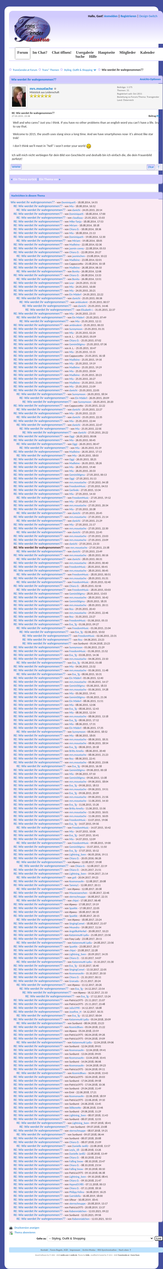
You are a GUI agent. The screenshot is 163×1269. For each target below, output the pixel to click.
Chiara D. (74, 229)
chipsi (75, 900)
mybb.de (73, 1255)
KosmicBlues (76, 1027)
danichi (76, 210)
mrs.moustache (41, 88)
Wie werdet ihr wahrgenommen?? (33, 202)
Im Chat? (40, 52)
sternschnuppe (77, 896)
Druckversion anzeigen (26, 1227)
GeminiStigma (77, 344)
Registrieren (128, 16)
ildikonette (75, 1107)
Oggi (71, 436)
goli (74, 877)
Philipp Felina (76, 1192)
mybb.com (64, 1255)
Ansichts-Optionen (150, 79)
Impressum (75, 1249)
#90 (158, 116)
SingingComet (76, 923)
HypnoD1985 (76, 1184)
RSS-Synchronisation (107, 1249)
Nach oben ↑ (125, 1249)
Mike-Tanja (75, 221)
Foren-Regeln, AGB (59, 1249)
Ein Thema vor (48, 179)
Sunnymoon (75, 329)
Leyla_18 (74, 1149)
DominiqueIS (69, 202)
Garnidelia (75, 1195)
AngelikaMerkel (77, 931)
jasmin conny (76, 248)
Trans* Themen (50, 70)
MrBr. (88, 1255)
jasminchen (78, 256)
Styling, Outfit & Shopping (78, 70)
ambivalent (81, 302)
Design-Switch (148, 16)
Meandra (74, 927)
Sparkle (73, 908)
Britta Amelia (76, 751)
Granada (74, 981)
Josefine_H (75, 1011)
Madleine (74, 244)
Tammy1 (74, 885)
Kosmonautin (76, 881)
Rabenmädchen (77, 1211)
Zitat (151, 167)
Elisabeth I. (87, 309)
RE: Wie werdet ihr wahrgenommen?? (38, 206)
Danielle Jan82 (80, 1146)
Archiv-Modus (89, 1249)
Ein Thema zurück (24, 179)
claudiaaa (77, 217)
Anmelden (111, 16)
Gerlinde (74, 490)
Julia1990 (74, 1008)
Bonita (75, 271)
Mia (71, 206)
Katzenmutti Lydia (79, 935)
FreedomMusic (77, 486)
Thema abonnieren (24, 1232)
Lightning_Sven (77, 854)
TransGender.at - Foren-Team (128, 1255)
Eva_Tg (73, 624)
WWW (16, 167)
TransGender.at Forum (25, 70)
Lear (71, 283)
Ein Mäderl (75, 294)
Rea (71, 609)
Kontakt (44, 1249)
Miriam (73, 225)
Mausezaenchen (78, 892)
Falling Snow (76, 1161)
